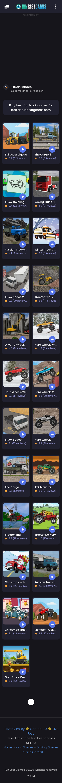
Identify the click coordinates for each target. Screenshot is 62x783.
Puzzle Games (32, 752)
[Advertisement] (31, 48)
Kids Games (24, 747)
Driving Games (47, 747)
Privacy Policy (14, 729)
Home (8, 747)
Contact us (38, 729)
